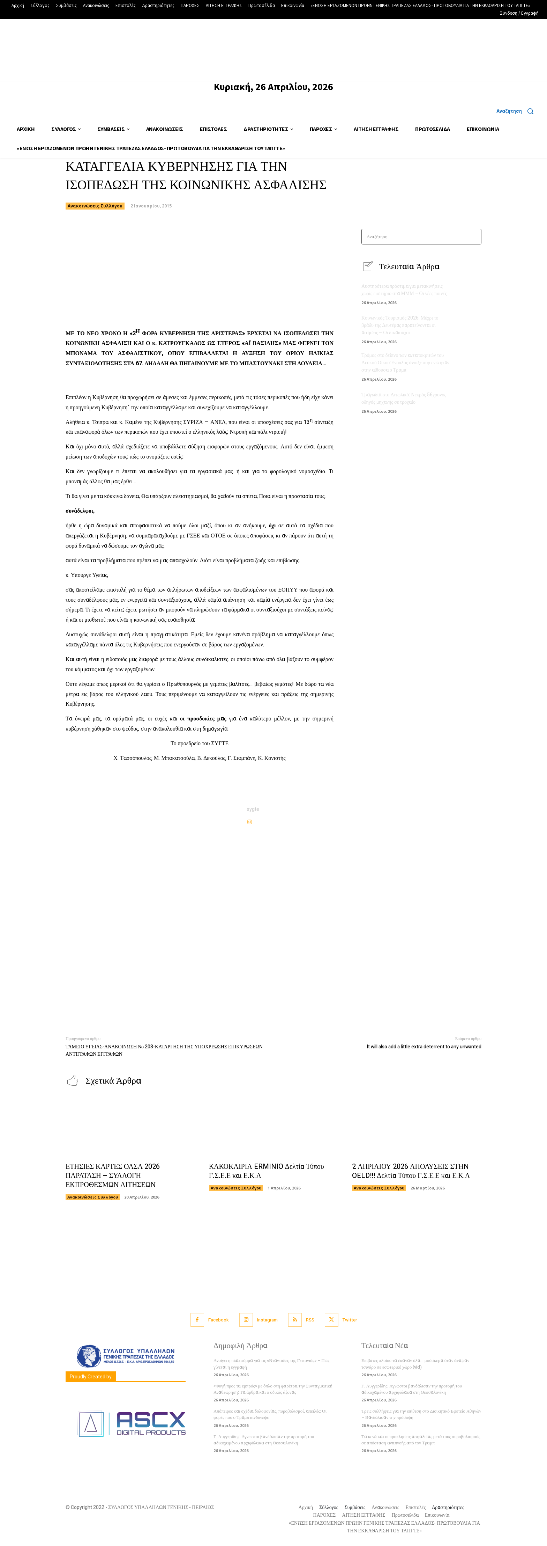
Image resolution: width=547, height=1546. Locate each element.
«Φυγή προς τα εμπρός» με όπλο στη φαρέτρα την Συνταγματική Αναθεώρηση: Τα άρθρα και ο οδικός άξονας (272, 1389)
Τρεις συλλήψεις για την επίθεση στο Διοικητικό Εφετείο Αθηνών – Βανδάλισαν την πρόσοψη (421, 1414)
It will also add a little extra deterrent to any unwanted (424, 1046)
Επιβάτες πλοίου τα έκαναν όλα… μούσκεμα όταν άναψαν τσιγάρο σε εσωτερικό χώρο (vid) (415, 1363)
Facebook (218, 1320)
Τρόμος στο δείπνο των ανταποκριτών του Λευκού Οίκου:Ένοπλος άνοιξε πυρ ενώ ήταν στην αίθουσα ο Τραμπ (405, 363)
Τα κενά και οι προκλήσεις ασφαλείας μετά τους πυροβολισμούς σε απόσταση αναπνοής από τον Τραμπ (420, 1439)
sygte (253, 809)
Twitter (350, 1320)
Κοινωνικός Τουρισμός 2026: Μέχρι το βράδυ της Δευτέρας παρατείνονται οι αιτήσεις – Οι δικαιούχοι (400, 325)
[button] (517, 111)
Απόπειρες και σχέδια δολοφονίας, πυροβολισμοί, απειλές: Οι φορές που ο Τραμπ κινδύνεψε (270, 1414)
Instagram (267, 1320)
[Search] (473, 236)
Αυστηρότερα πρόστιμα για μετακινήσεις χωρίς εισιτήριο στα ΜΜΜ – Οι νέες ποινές (404, 290)
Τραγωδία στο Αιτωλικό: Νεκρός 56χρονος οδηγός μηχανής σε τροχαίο (403, 398)
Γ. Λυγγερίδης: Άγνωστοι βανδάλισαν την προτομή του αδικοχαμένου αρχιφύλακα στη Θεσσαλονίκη (263, 1439)
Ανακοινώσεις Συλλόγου (95, 206)
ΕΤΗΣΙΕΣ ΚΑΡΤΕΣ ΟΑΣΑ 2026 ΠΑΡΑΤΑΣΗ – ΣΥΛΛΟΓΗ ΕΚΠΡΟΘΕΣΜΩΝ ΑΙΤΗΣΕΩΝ (113, 1176)
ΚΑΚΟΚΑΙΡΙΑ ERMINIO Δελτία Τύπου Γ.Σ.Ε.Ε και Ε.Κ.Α (266, 1171)
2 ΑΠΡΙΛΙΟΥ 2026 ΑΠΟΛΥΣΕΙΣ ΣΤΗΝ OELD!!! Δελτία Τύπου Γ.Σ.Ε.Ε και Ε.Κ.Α (411, 1171)
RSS (310, 1320)
